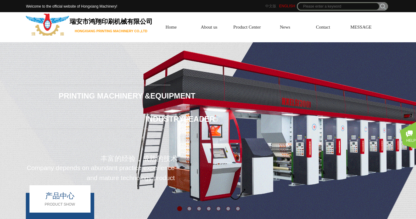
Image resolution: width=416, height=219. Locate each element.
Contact (323, 27)
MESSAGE (361, 27)
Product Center (247, 27)
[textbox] (338, 6)
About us (209, 27)
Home (171, 27)
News (285, 27)
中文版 (270, 6)
